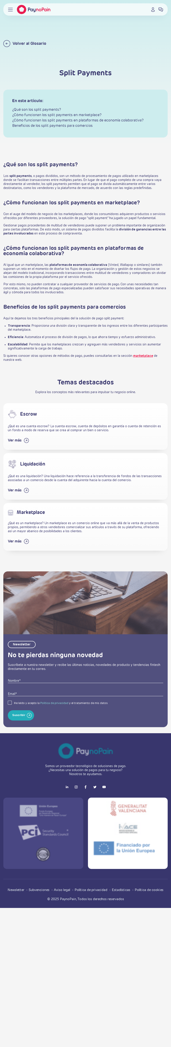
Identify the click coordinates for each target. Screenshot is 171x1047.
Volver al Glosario (24, 43)
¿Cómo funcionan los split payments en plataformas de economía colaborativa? (78, 120)
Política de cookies (149, 890)
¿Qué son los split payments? (36, 110)
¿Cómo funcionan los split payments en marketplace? (57, 115)
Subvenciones (39, 890)
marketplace (143, 355)
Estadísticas (121, 890)
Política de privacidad (54, 713)
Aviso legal (62, 890)
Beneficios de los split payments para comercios (52, 126)
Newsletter (16, 890)
